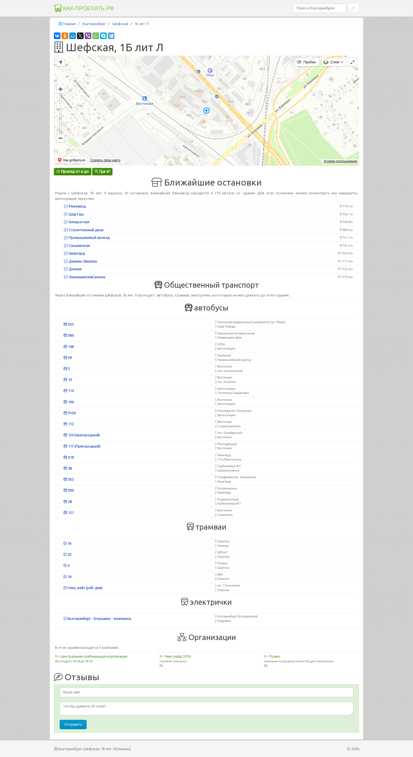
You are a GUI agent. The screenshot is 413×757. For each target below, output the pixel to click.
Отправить (73, 724)
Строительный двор (84, 230)
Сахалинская (77, 245)
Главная (69, 24)
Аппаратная (76, 222)
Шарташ (74, 214)
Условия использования (340, 161)
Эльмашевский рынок (84, 277)
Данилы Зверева (80, 261)
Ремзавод (75, 206)
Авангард (74, 253)
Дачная (72, 269)
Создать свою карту (105, 160)
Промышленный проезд (87, 237)
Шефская (120, 24)
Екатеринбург (94, 24)
